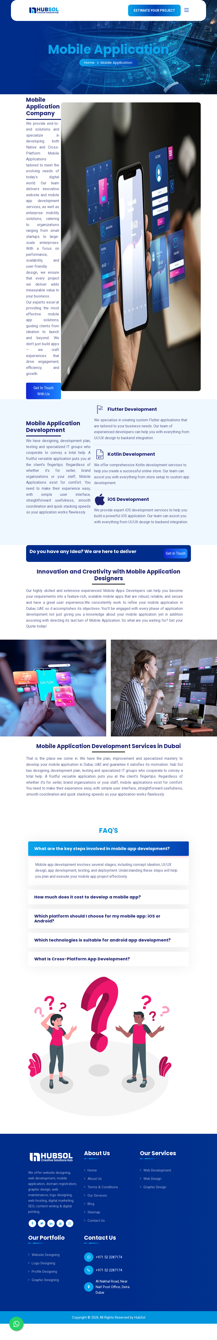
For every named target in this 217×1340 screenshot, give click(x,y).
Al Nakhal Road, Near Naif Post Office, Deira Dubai (112, 1291)
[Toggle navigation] (186, 10)
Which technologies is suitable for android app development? (103, 943)
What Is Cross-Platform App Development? (83, 963)
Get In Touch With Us (44, 391)
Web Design (152, 1183)
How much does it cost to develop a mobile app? (88, 898)
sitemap (94, 1217)
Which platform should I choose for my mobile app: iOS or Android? (98, 920)
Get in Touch (176, 553)
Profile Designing (44, 1276)
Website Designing (46, 1259)
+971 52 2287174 (109, 1262)
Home (89, 62)
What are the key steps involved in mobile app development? (103, 849)
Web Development (157, 1175)
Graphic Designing (45, 1285)
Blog (91, 1208)
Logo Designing (43, 1268)
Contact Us (96, 1225)
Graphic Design (154, 1192)
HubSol (139, 1322)
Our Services (97, 1200)
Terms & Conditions (103, 1192)
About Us (95, 1183)
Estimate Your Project (154, 10)
